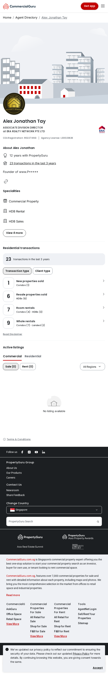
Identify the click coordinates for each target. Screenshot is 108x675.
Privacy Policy (81, 653)
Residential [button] (33, 356)
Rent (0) (27, 366)
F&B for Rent (61, 631)
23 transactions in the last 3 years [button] (33, 163)
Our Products (14, 472)
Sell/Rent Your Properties (86, 616)
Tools (82, 604)
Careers (10, 477)
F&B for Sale (37, 631)
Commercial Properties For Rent (62, 608)
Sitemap (83, 623)
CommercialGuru (15, 604)
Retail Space (13, 619)
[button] (6, 181)
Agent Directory (26, 17)
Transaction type (17, 271)
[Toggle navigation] (103, 6)
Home (7, 17)
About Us (11, 467)
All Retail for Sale (37, 619)
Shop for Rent (62, 626)
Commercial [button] (12, 356)
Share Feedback (15, 495)
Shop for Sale (38, 626)
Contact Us (14, 485)
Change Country (17, 503)
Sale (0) (10, 366)
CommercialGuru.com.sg (20, 559)
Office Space (13, 614)
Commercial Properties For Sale (38, 608)
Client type (42, 271)
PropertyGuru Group (20, 462)
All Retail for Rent (61, 619)
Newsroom (12, 490)
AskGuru (11, 609)
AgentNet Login (87, 609)
